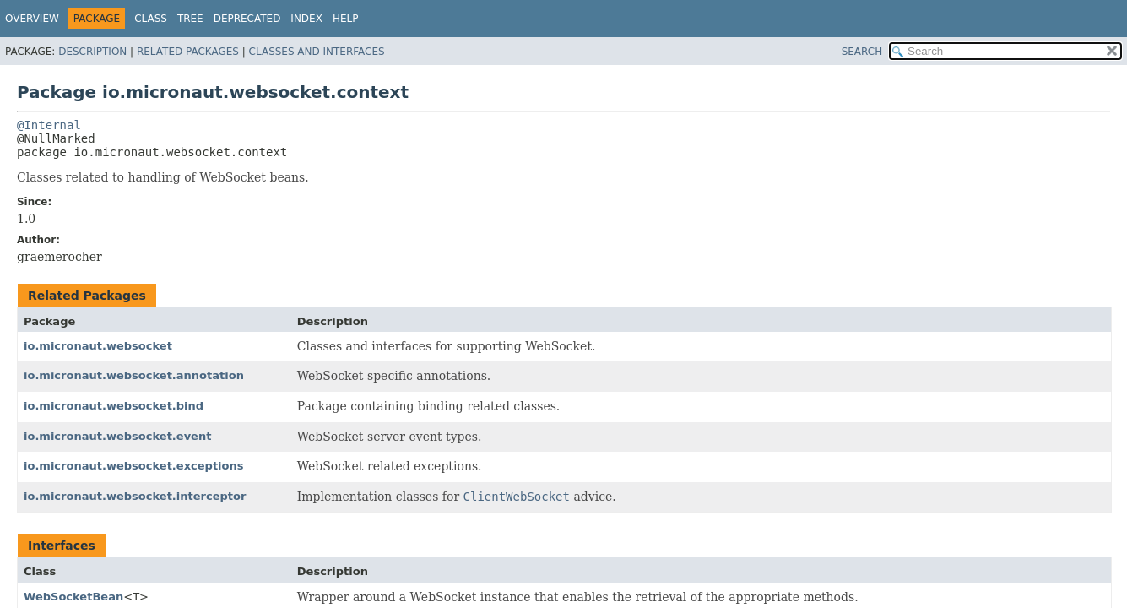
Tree (190, 18)
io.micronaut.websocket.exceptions (134, 465)
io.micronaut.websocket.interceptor (135, 496)
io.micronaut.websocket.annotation (134, 375)
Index (306, 18)
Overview (32, 18)
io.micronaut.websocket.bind (113, 405)
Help (346, 18)
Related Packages (188, 51)
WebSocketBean (73, 596)
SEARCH (862, 51)
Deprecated (247, 18)
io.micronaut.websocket (98, 345)
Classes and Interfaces (317, 51)
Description (92, 51)
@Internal (49, 125)
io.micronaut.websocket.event (117, 436)
